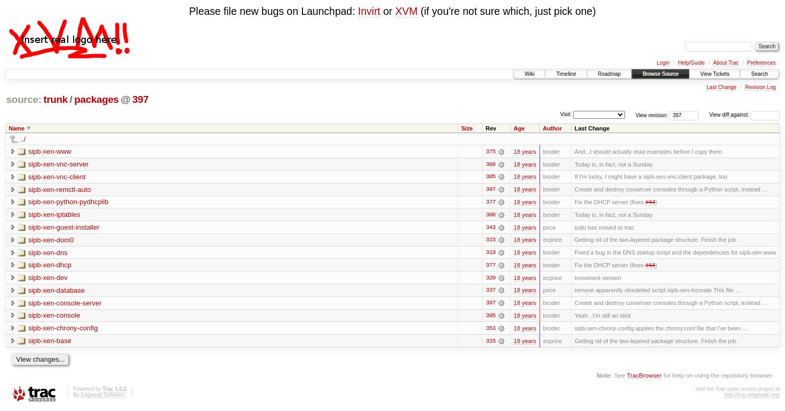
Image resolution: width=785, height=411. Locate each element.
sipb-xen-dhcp (50, 266)
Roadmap (609, 74)
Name (17, 128)
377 (490, 202)
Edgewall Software (102, 396)
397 (140, 99)
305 (490, 177)
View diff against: (744, 115)
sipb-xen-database (56, 291)
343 (490, 228)
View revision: (652, 115)
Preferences (761, 63)
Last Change (722, 87)
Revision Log (760, 87)
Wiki (529, 74)
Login (663, 63)
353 (490, 330)
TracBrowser (644, 376)
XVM (406, 11)
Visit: (566, 114)
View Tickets (714, 74)
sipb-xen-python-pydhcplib (68, 202)
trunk (55, 99)
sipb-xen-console (54, 317)
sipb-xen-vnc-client (56, 177)
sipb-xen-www (50, 151)
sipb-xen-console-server (65, 304)
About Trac (725, 63)
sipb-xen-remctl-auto (59, 190)
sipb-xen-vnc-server (58, 164)
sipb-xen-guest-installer (63, 228)
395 (490, 317)
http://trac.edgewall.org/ (752, 396)
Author (552, 128)
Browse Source (661, 74)
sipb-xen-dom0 (51, 240)
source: (23, 99)
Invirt (369, 11)
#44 (650, 202)
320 (490, 279)
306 (490, 164)
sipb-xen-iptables (54, 215)
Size (467, 128)
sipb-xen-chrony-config (63, 330)
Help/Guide (691, 63)
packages (96, 99)
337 (490, 291)
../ (23, 139)
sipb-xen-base (50, 342)
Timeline (566, 74)
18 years (525, 151)
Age (519, 128)
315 (490, 241)
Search (759, 74)
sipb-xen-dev (47, 279)
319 (490, 253)
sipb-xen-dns (47, 253)
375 (490, 151)
